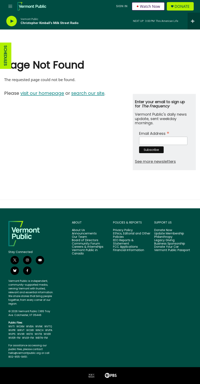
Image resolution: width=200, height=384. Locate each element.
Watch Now (148, 6)
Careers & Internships (87, 247)
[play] (11, 21)
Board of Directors (85, 240)
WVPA (48, 330)
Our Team (79, 237)
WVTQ (48, 326)
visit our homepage (42, 93)
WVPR (12, 330)
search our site (87, 93)
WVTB (38, 334)
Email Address (154, 133)
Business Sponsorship (169, 243)
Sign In (122, 6)
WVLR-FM (28, 338)
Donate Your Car (166, 247)
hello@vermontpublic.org (24, 353)
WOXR (30, 330)
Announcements (84, 233)
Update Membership (169, 233)
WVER (47, 334)
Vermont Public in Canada (85, 252)
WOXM (20, 326)
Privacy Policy (123, 230)
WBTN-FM (42, 338)
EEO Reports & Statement (123, 242)
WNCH (39, 330)
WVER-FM (14, 338)
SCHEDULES (5, 55)
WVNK (39, 326)
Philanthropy (163, 237)
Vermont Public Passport (172, 250)
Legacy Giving (164, 240)
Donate (182, 6)
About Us (78, 230)
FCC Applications (125, 247)
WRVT (21, 330)
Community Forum (86, 243)
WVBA (30, 326)
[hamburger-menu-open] (10, 6)
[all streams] (194, 21)
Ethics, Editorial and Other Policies (131, 235)
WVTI (11, 326)
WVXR (21, 334)
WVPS (12, 334)
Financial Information (128, 250)
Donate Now (163, 230)
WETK (29, 334)
